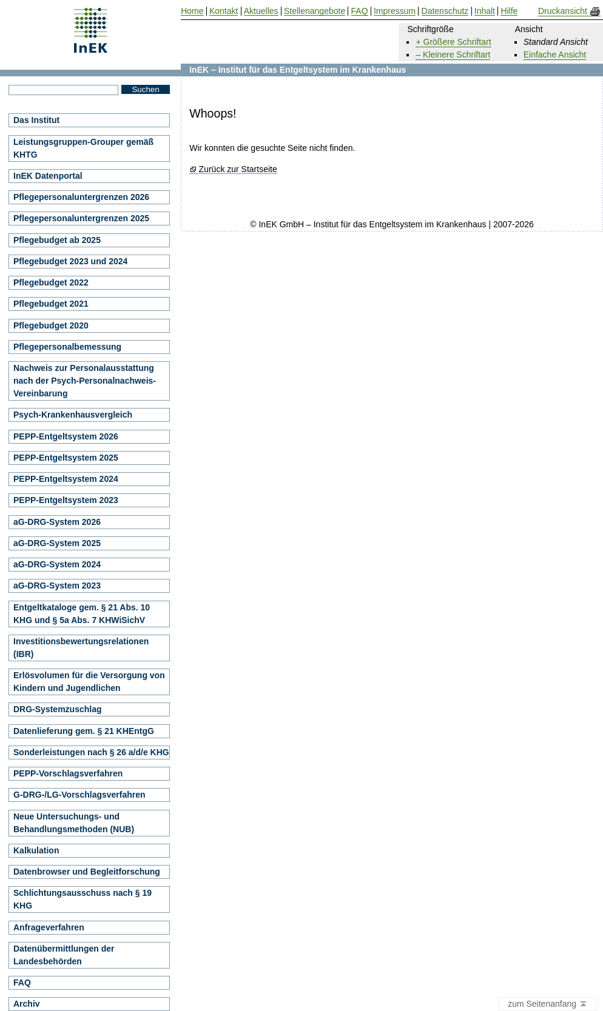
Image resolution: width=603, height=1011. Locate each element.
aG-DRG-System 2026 (57, 522)
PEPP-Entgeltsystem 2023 (65, 500)
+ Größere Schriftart (453, 42)
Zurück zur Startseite (238, 169)
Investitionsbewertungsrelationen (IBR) (81, 647)
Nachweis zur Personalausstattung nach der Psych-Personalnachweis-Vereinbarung (84, 380)
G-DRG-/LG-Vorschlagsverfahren (79, 794)
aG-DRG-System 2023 (57, 585)
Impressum (395, 11)
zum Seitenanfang (548, 1004)
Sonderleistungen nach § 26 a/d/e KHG (91, 752)
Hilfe (508, 11)
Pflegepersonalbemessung (67, 347)
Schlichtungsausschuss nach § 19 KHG (82, 899)
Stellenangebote (314, 11)
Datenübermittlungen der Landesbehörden (63, 955)
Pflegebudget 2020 (51, 325)
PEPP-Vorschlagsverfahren (68, 773)
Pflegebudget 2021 (51, 304)
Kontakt (223, 11)
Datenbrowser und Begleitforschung (86, 871)
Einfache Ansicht (555, 54)
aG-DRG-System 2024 (57, 564)
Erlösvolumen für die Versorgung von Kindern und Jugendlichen (89, 681)
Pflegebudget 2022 (51, 282)
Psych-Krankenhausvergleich (72, 414)
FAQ (22, 982)
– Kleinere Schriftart (453, 54)
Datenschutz (445, 11)
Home (192, 11)
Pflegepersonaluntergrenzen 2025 (81, 218)
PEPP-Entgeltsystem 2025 (65, 457)
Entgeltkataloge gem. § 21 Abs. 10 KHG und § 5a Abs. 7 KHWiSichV (81, 613)
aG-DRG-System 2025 (57, 543)
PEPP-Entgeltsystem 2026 (65, 436)
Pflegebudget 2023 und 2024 (70, 261)
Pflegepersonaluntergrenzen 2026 (81, 197)
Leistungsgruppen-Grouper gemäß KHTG (83, 148)
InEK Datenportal (48, 176)
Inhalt (484, 11)
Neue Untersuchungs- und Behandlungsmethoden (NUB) (73, 823)
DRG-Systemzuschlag (57, 709)
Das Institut (36, 120)
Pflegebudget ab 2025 (57, 240)
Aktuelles (261, 11)
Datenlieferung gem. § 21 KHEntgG (83, 731)
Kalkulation (36, 850)
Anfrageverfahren (48, 927)
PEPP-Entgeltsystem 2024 (65, 479)
